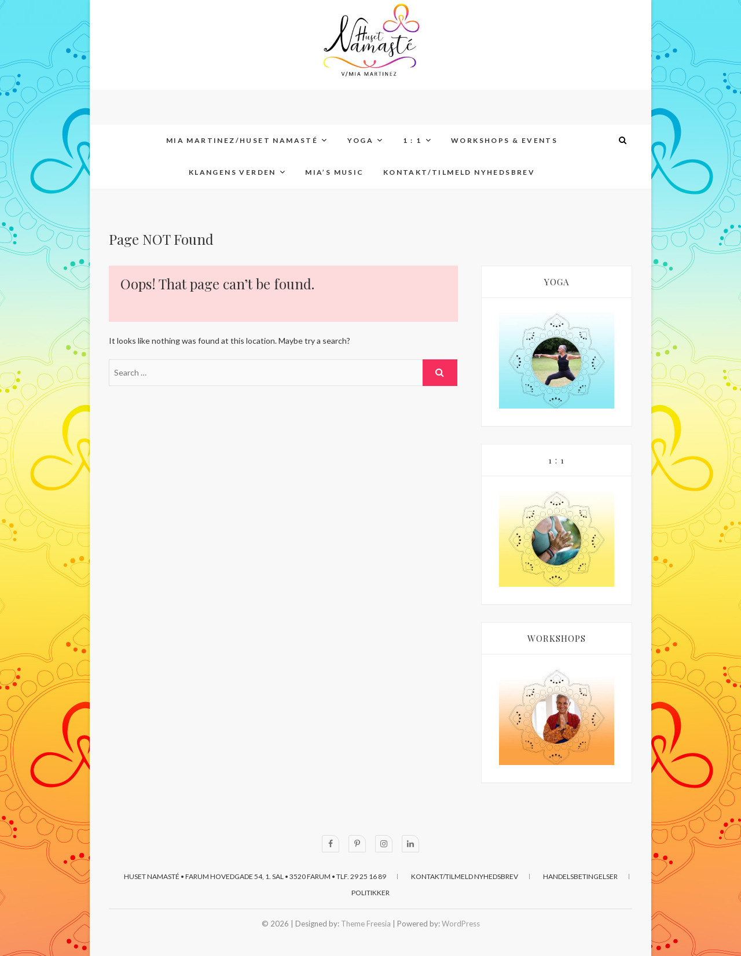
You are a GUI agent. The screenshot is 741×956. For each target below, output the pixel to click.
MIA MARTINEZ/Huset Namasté (242, 140)
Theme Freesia (366, 923)
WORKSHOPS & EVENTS (504, 140)
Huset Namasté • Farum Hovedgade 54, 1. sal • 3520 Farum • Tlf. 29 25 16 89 (255, 876)
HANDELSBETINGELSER (580, 876)
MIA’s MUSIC (334, 172)
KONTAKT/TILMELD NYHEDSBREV (459, 172)
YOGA (360, 140)
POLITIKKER (370, 892)
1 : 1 (412, 140)
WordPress (461, 923)
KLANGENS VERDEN (232, 172)
